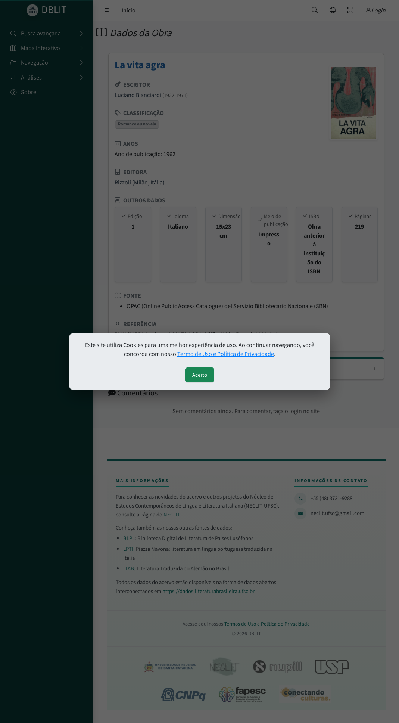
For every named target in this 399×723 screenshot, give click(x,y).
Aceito (199, 375)
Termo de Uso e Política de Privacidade (225, 354)
